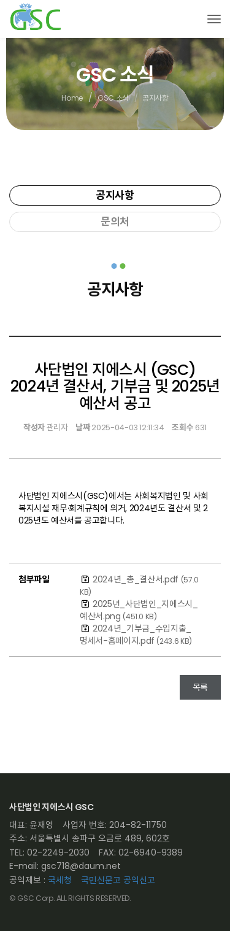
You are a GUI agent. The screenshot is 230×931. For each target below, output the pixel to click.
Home (72, 98)
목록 (200, 687)
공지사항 (115, 195)
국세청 (60, 880)
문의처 (115, 221)
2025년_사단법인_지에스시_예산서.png (139, 610)
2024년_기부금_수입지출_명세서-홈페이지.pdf (136, 634)
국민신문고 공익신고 (118, 880)
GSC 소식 (113, 98)
